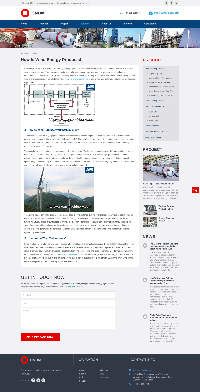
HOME (27, 53)
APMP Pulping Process (155, 100)
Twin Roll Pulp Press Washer (160, 86)
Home (24, 24)
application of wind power (72, 254)
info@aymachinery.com (166, 13)
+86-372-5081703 (133, 13)
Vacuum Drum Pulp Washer (160, 77)
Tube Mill (152, 111)
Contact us (150, 24)
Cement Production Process (157, 106)
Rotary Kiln (152, 119)
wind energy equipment (78, 79)
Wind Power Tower (153, 137)
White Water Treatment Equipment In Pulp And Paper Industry (163, 316)
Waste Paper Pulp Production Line (158, 183)
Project (64, 24)
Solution (84, 24)
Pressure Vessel (152, 125)
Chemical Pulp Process (155, 68)
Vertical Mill (153, 115)
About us (106, 24)
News (149, 235)
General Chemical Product (156, 131)
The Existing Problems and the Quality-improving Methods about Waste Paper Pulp (164, 245)
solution (35, 53)
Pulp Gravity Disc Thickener (160, 94)
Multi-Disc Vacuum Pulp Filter (160, 90)
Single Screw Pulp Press (158, 81)
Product (43, 24)
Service (128, 24)
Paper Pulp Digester (156, 73)
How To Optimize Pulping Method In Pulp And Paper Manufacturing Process (162, 279)
